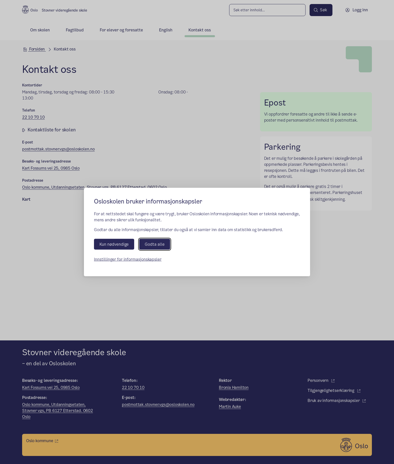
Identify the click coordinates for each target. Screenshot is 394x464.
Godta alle (155, 244)
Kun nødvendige (114, 244)
